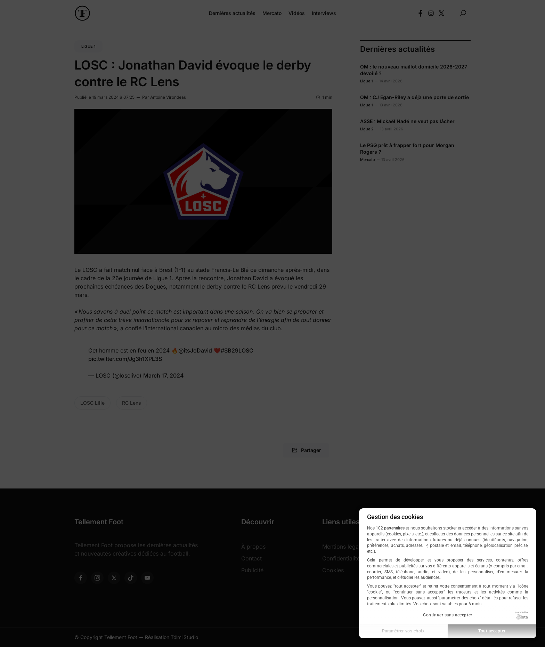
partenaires (394, 528)
